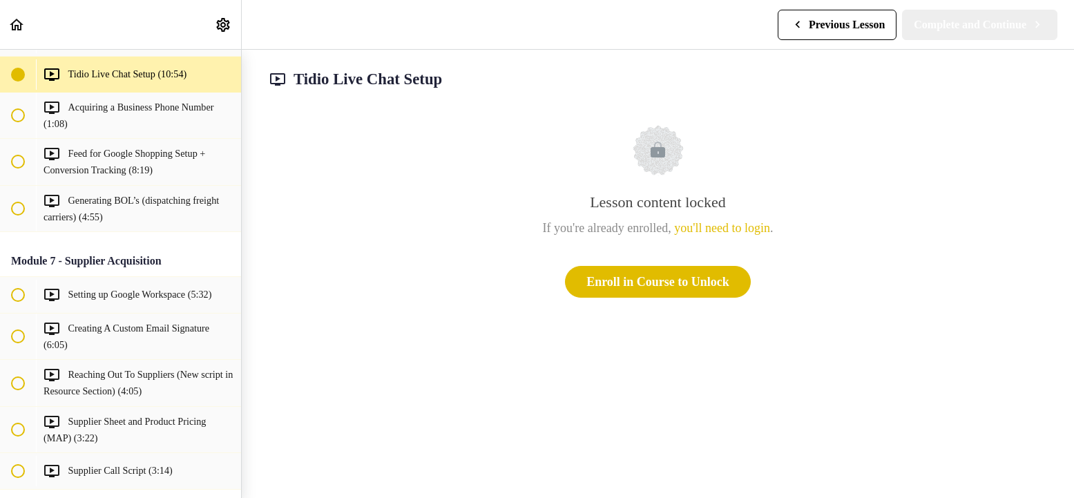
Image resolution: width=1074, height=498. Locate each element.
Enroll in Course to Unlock (657, 282)
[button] (17, 24)
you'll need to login (722, 228)
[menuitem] (224, 24)
